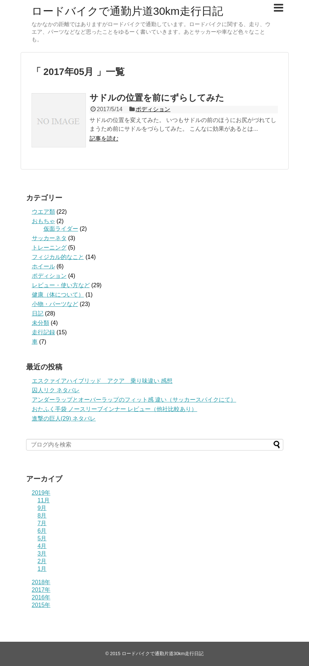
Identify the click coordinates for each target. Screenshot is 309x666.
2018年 (41, 582)
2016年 (41, 597)
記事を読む (103, 138)
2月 (42, 561)
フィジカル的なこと (58, 257)
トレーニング (49, 247)
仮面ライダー (60, 229)
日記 (37, 313)
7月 (42, 523)
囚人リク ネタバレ (56, 390)
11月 (44, 500)
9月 (42, 508)
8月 (42, 515)
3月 (42, 553)
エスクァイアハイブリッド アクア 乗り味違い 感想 (102, 381)
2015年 (41, 605)
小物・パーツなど (55, 304)
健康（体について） (58, 295)
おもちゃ (43, 221)
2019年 (41, 493)
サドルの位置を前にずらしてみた (156, 97)
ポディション (152, 109)
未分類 (40, 323)
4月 (42, 546)
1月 (42, 569)
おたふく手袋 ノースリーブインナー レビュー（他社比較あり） (114, 409)
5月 (42, 538)
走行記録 (43, 332)
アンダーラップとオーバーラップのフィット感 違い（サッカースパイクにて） (134, 400)
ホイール (43, 266)
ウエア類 (43, 212)
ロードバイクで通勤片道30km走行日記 (127, 11)
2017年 (41, 590)
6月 (42, 531)
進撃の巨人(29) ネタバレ (64, 418)
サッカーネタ (49, 238)
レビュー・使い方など (61, 285)
